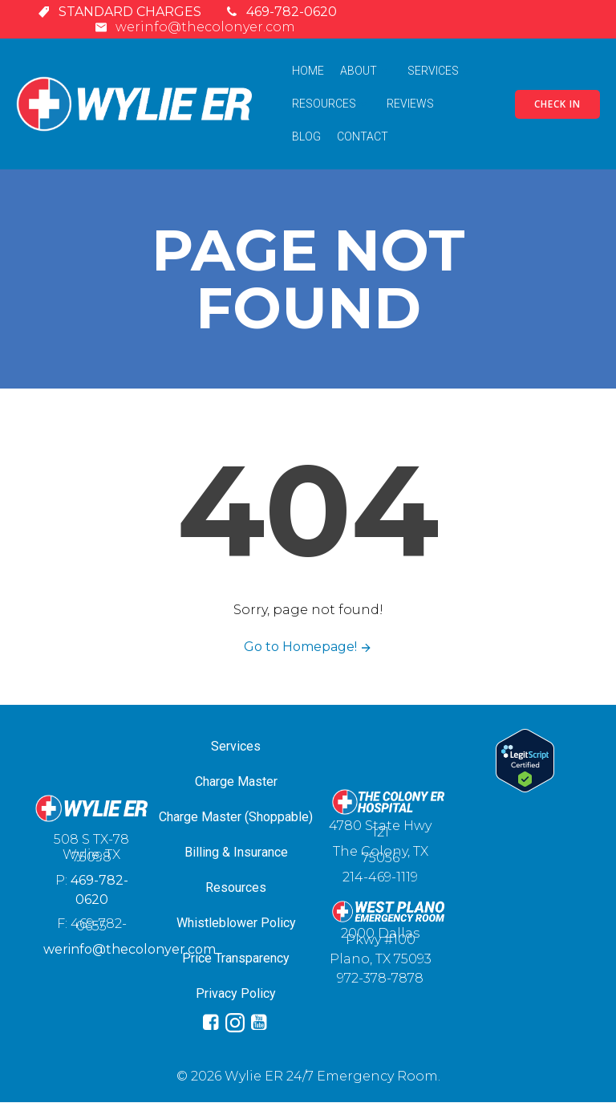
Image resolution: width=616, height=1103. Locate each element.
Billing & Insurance (236, 852)
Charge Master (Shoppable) (236, 816)
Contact (362, 136)
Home (308, 70)
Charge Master (236, 781)
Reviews (410, 103)
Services (440, 70)
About (365, 70)
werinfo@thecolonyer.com (129, 950)
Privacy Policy (236, 993)
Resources (331, 103)
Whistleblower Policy (236, 922)
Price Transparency (236, 958)
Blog (306, 136)
